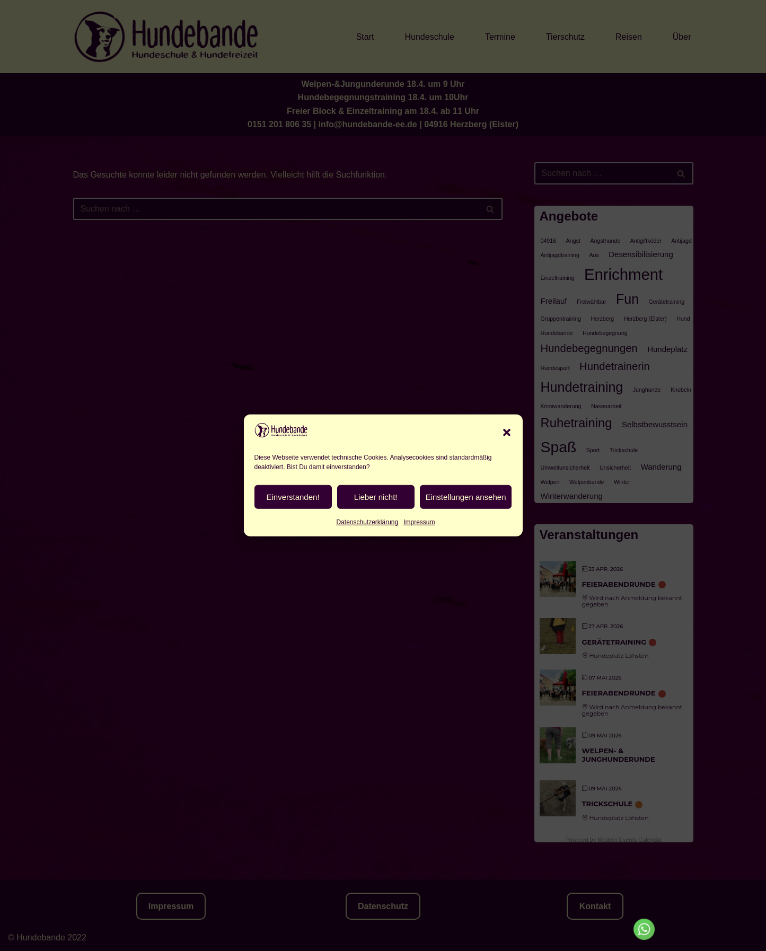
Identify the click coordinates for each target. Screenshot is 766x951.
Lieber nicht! (376, 524)
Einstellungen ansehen (466, 524)
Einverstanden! (293, 524)
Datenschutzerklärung (367, 550)
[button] (506, 460)
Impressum (419, 550)
